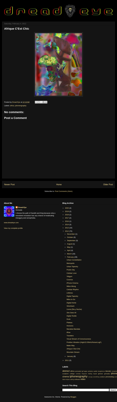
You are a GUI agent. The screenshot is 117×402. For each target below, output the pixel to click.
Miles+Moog (71, 286)
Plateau (69, 322)
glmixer (100, 373)
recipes (67, 379)
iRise (68, 332)
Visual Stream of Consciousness (79, 339)
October (70, 237)
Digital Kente (71, 303)
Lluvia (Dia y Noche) (74, 309)
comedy (78, 373)
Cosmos (70, 280)
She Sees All (71, 313)
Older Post (108, 184)
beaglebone (101, 371)
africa (12, 106)
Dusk (68, 319)
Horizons (70, 326)
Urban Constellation (74, 260)
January (70, 356)
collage (72, 373)
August (70, 244)
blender (108, 371)
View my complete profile (13, 228)
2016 (67, 221)
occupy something (93, 377)
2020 (67, 208)
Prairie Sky (71, 270)
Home (59, 184)
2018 (67, 215)
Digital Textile (71, 316)
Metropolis (70, 263)
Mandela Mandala (73, 329)
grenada (107, 373)
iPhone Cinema (72, 283)
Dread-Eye (22, 207)
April (69, 250)
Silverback (70, 306)
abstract (66, 371)
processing (110, 377)
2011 (67, 360)
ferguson (84, 373)
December (71, 234)
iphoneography (20, 106)
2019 (67, 211)
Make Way (70, 346)
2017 (67, 218)
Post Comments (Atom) (63, 191)
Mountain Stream (73, 352)
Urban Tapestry (72, 266)
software (77, 379)
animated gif (79, 371)
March (69, 254)
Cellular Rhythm (73, 289)
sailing (72, 379)
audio (95, 371)
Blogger (73, 397)
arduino (90, 371)
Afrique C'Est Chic (73, 349)
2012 (67, 231)
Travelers (70, 336)
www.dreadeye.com (11, 223)
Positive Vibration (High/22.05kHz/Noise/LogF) (84, 342)
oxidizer (102, 377)
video (82, 379)
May (69, 247)
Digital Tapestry (72, 296)
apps (85, 371)
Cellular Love (71, 273)
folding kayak (92, 373)
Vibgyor (69, 276)
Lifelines (70, 293)
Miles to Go (71, 299)
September (71, 240)
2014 (67, 224)
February (70, 257)
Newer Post (9, 184)
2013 (67, 228)
